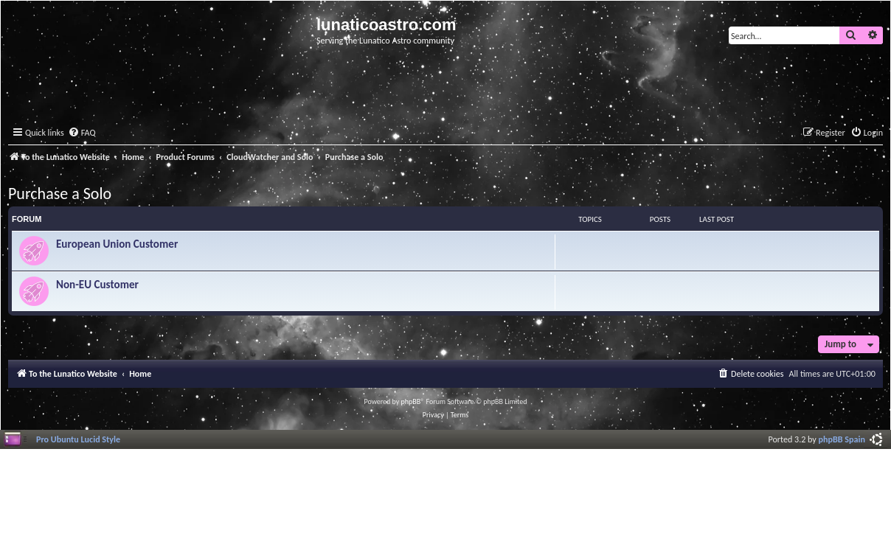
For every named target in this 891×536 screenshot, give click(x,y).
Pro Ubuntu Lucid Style (78, 439)
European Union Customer (117, 244)
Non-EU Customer (97, 284)
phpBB (411, 401)
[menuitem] (82, 133)
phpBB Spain (842, 439)
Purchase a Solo (59, 193)
